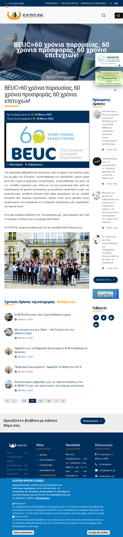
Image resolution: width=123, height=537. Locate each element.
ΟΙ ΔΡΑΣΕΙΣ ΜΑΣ (67, 77)
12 (24, 401)
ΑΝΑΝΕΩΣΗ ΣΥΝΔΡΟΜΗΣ (94, 3)
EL (111, 3)
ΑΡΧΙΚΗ (43, 455)
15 (49, 401)
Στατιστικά (21, 516)
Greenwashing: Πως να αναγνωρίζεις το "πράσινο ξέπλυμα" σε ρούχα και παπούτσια (109, 168)
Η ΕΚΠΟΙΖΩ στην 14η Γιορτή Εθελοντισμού (43, 314)
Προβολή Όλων (103, 280)
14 (40, 401)
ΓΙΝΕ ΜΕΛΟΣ (51, 3)
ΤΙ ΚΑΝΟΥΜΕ (46, 465)
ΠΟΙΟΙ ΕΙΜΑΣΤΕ (47, 460)
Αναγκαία (20, 503)
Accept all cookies (98, 532)
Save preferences (23, 532)
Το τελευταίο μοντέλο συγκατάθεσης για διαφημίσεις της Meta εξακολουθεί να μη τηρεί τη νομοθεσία (110, 250)
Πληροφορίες (43, 498)
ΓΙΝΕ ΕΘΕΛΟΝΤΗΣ (69, 3)
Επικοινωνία (90, 421)
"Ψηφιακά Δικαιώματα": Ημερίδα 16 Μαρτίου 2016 (48, 367)
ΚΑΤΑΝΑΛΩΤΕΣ (47, 470)
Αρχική (51, 77)
